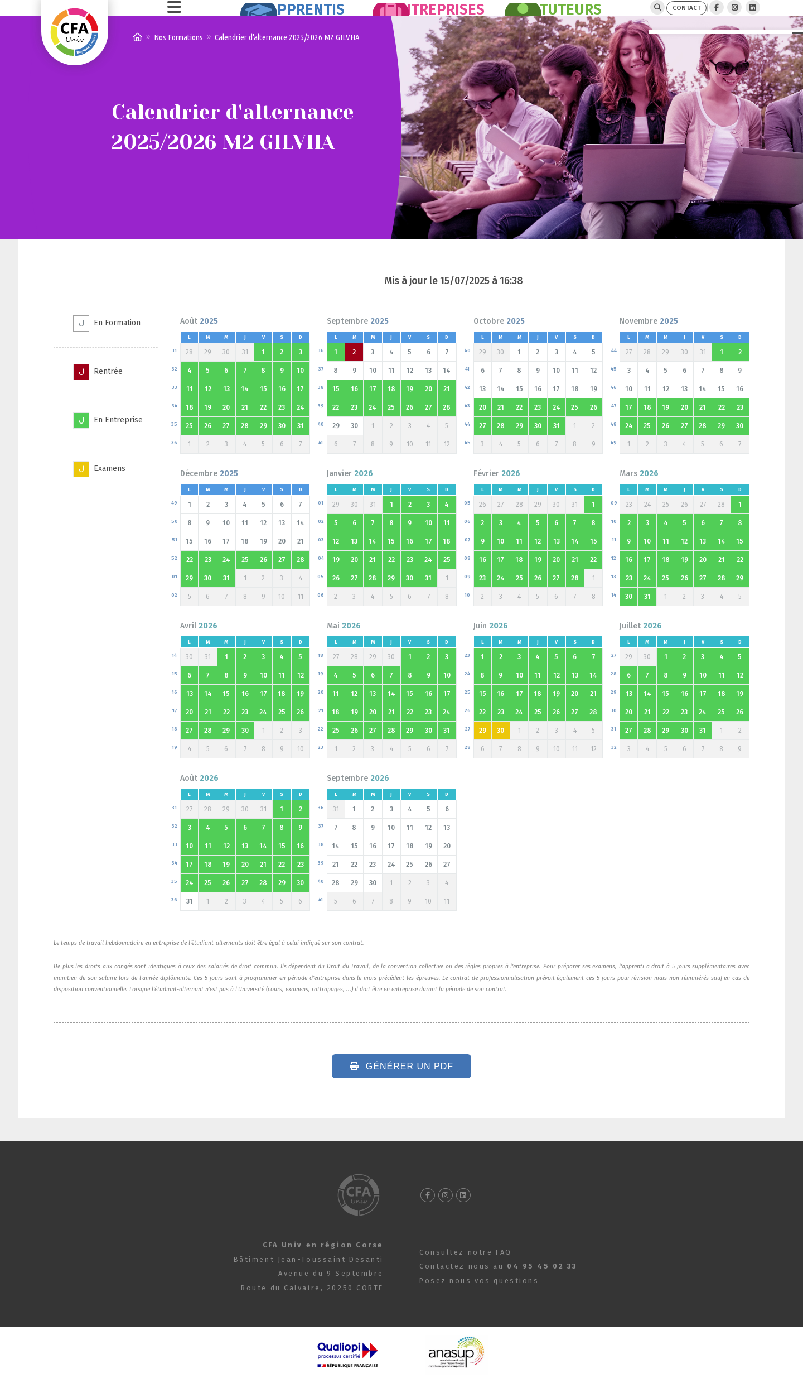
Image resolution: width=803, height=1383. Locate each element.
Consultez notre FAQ (465, 1252)
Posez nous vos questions (479, 1280)
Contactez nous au (498, 1266)
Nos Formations (178, 60)
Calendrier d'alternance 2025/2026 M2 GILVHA (287, 60)
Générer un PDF (401, 1089)
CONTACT (666, 19)
